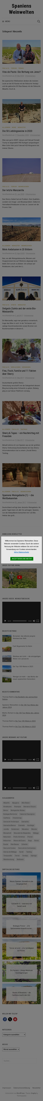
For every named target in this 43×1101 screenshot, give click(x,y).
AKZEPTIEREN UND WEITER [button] (22, 559)
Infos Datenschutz (21, 552)
